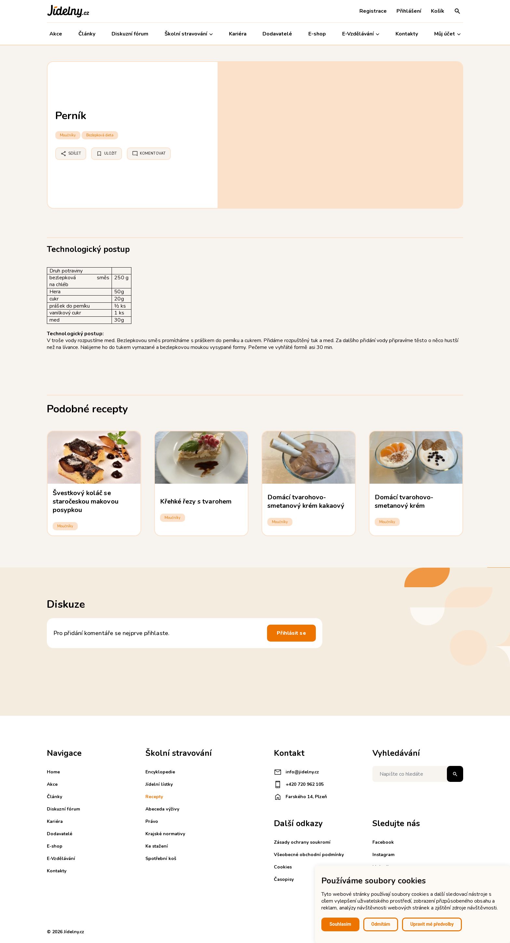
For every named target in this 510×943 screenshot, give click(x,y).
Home (53, 772)
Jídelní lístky (159, 784)
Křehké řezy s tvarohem (196, 501)
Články (86, 33)
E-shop (317, 33)
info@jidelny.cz (296, 772)
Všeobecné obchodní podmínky (309, 855)
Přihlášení (408, 11)
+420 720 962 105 (299, 784)
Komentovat (149, 154)
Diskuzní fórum (130, 33)
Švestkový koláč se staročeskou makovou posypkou (85, 501)
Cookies (283, 867)
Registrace (373, 11)
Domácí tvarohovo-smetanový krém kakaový (305, 501)
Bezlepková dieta (100, 135)
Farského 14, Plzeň (300, 797)
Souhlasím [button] (340, 924)
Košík (437, 11)
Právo (151, 821)
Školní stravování (189, 34)
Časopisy (284, 879)
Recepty (154, 797)
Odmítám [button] (380, 924)
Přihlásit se (291, 633)
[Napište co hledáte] (417, 774)
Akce (55, 33)
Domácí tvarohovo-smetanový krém (404, 501)
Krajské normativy (165, 834)
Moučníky (68, 135)
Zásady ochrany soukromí (302, 842)
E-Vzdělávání (360, 34)
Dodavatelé (277, 33)
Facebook (383, 842)
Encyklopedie (160, 772)
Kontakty (407, 33)
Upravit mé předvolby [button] (431, 924)
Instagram (383, 855)
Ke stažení (156, 846)
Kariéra (238, 33)
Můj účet (447, 34)
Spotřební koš (160, 858)
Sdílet (70, 154)
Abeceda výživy (162, 809)
